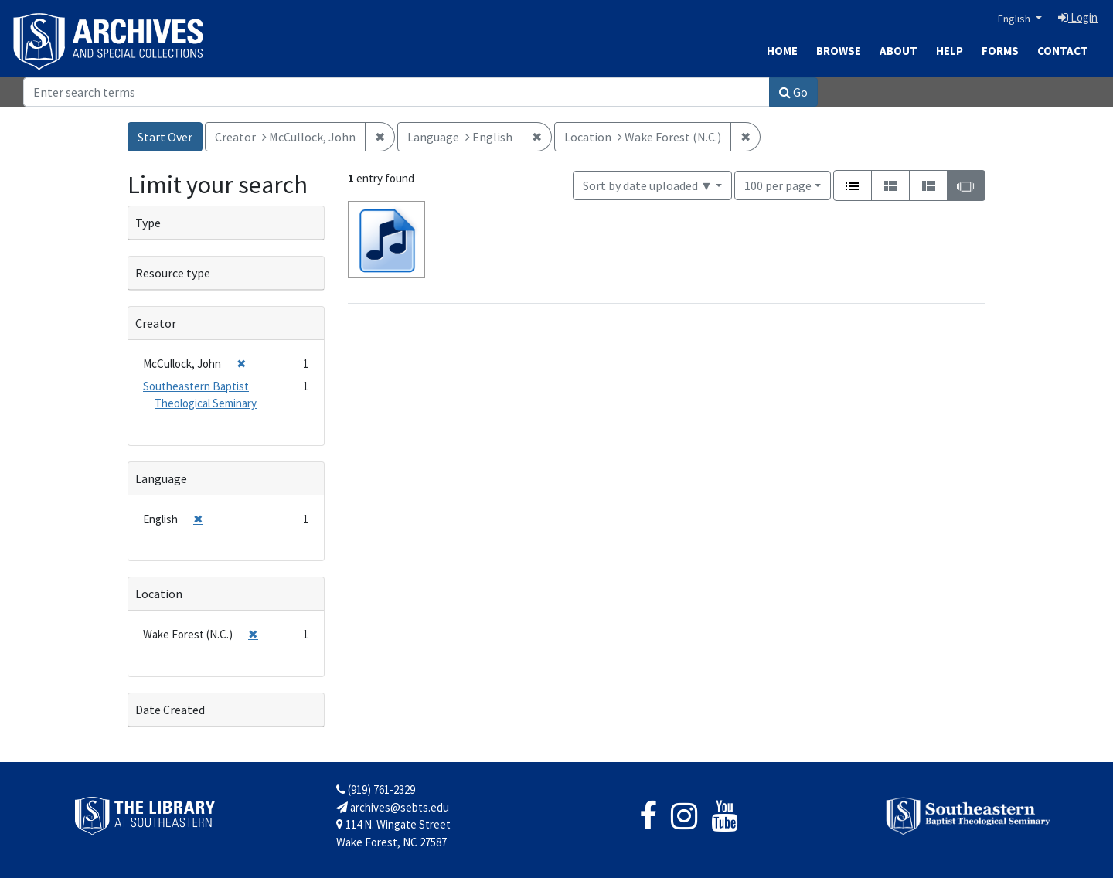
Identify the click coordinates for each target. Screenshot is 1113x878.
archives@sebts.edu (392, 807)
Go (793, 92)
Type (148, 222)
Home (782, 50)
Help (949, 50)
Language (161, 478)
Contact (1062, 50)
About (898, 50)
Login (1078, 17)
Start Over (165, 137)
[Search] (396, 92)
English (1015, 19)
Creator (155, 323)
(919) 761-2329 (375, 789)
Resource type (172, 273)
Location (158, 593)
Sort (648, 185)
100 (778, 184)
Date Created (170, 709)
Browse (838, 50)
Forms (1000, 50)
